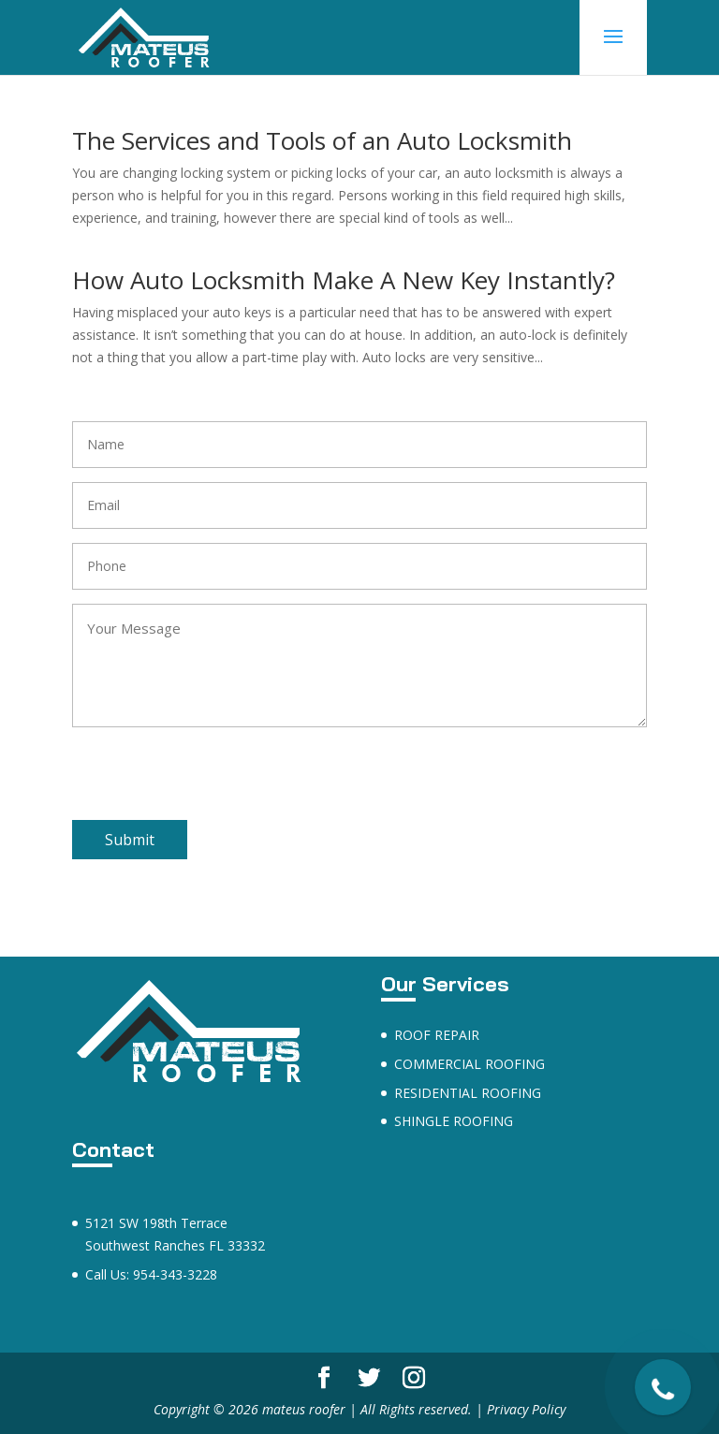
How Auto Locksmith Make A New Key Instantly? (343, 280)
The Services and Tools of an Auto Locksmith (322, 140)
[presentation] (214, 783)
